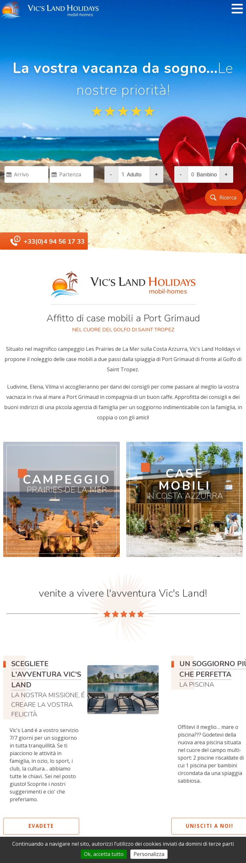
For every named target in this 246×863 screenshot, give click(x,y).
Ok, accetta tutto (104, 854)
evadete (43, 826)
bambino (207, 174)
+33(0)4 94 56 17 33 (54, 241)
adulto (134, 174)
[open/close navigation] (237, 9)
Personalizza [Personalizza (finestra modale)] (149, 854)
